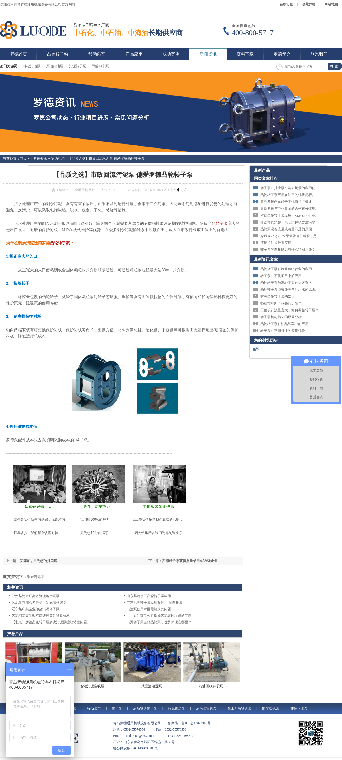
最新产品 (262, 170)
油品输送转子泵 (145, 708)
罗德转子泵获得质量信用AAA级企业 (189, 561)
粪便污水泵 (299, 708)
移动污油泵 (31, 66)
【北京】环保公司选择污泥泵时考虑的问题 (159, 616)
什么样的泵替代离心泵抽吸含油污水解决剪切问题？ (299, 222)
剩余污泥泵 (35, 577)
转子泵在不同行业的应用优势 (282, 331)
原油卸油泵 (54, 66)
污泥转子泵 (77, 66)
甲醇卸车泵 (100, 66)
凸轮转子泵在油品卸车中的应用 (284, 324)
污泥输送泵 (176, 708)
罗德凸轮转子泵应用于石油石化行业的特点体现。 (298, 215)
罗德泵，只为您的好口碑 (38, 561)
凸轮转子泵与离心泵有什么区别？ (286, 283)
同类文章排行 (266, 178)
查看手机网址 (85, 190)
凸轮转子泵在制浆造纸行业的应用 (286, 269)
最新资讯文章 (266, 259)
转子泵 (222, 223)
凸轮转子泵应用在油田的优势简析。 (287, 195)
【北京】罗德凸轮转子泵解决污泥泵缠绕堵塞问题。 (51, 622)
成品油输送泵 (151, 686)
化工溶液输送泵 (239, 708)
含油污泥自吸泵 (92, 686)
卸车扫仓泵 (270, 708)
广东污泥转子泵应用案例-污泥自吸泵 (154, 603)
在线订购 (286, 4)
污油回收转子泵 (211, 686)
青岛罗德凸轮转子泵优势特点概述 (286, 202)
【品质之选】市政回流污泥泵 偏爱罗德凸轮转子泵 (106, 159)
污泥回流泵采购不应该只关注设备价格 (41, 616)
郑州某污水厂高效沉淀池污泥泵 (36, 596)
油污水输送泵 (206, 708)
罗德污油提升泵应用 (275, 243)
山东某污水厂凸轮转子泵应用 (149, 596)
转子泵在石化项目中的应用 (281, 276)
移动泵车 (94, 708)
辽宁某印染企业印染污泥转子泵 (36, 609)
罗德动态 (58, 159)
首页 (23, 159)
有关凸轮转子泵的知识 (277, 296)
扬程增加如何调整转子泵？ (281, 303)
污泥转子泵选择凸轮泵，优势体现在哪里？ (159, 622)
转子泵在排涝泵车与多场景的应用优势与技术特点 (298, 188)
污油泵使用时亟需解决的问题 (149, 609)
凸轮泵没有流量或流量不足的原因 (286, 229)
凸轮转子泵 (60, 243)
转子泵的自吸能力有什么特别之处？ (287, 250)
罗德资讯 (40, 159)
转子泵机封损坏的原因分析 (281, 317)
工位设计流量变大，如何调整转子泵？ (289, 310)
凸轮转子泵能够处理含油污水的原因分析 (291, 290)
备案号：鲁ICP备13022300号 (189, 723)
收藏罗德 (308, 4)
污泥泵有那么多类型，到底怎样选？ (39, 603)
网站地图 (331, 4)
